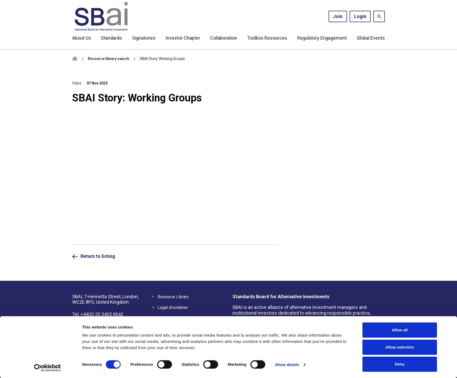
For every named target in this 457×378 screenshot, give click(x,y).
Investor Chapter (182, 38)
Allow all (400, 330)
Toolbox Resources (267, 38)
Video (77, 83)
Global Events (371, 38)
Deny (400, 364)
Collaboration (223, 38)
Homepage (74, 59)
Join (338, 16)
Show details (287, 364)
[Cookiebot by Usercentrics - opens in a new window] (47, 368)
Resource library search (108, 59)
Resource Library (173, 296)
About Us (81, 38)
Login (360, 16)
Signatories (144, 38)
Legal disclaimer (173, 307)
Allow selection (399, 347)
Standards (111, 38)
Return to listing (98, 256)
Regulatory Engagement (322, 38)
